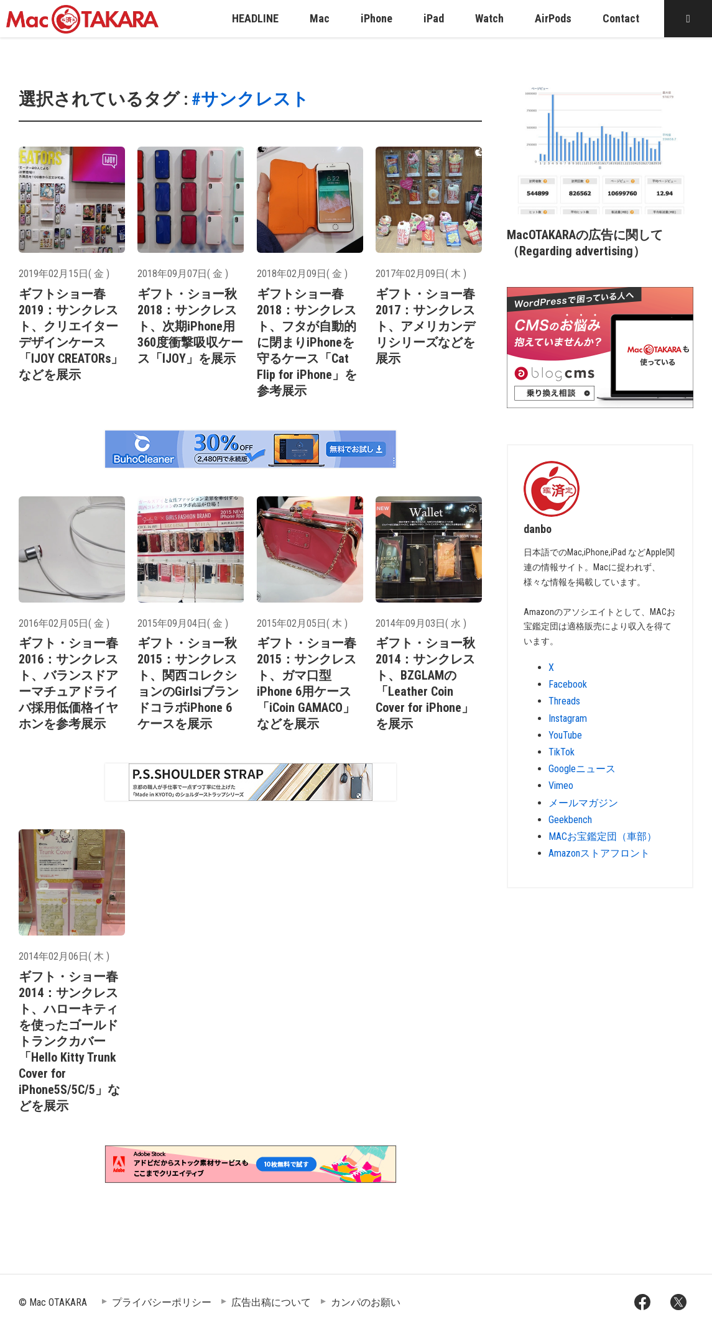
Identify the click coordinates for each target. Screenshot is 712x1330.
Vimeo (560, 785)
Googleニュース (582, 769)
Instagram (567, 718)
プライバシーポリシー (161, 1302)
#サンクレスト (250, 99)
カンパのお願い (365, 1302)
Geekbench (570, 820)
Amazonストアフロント (599, 853)
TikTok (561, 752)
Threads (564, 701)
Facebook (567, 684)
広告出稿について (271, 1302)
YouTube (565, 735)
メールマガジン (583, 803)
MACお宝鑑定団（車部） (602, 836)
